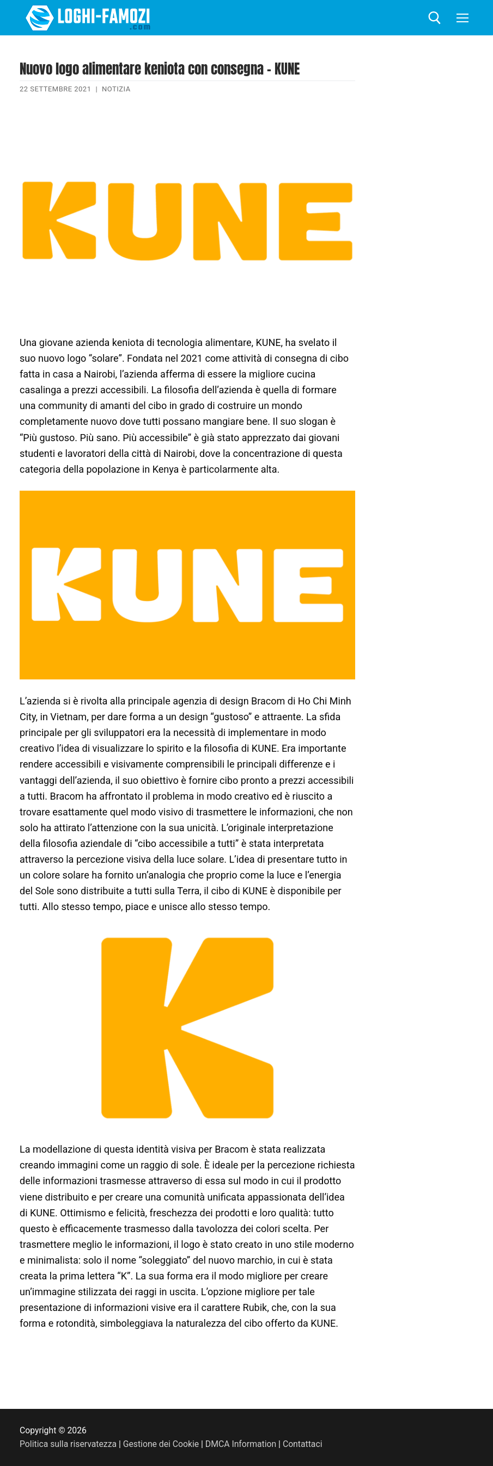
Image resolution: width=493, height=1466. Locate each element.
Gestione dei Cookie (161, 1444)
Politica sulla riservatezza (68, 1444)
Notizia (116, 89)
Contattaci (302, 1444)
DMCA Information (240, 1444)
